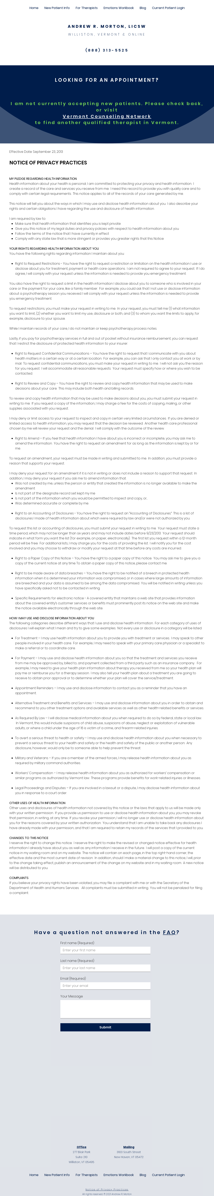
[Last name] (104, 968)
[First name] (104, 950)
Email (73, 979)
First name (77, 943)
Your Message (71, 996)
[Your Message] (105, 1009)
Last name (77, 961)
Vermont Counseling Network (107, 116)
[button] (57, 8)
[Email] (104, 985)
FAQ (169, 932)
